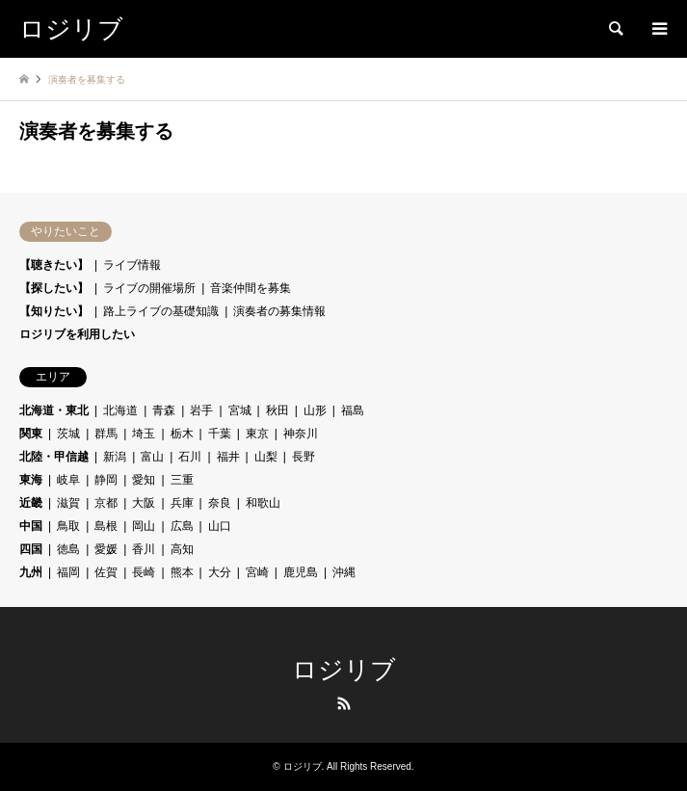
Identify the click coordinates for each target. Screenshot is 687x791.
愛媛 (106, 549)
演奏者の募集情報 (279, 311)
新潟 (114, 456)
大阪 (143, 503)
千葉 (219, 433)
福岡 (68, 572)
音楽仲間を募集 (250, 288)
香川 (143, 549)
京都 (106, 503)
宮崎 (257, 572)
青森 (163, 410)
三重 (182, 480)
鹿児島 (300, 572)
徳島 (68, 549)
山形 (315, 410)
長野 (303, 456)
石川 (189, 456)
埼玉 (143, 433)
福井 (228, 456)
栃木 (182, 433)
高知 (182, 549)
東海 (30, 480)
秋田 (277, 410)
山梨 (265, 456)
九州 (30, 572)
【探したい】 (54, 288)
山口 (219, 526)
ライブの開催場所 (149, 288)
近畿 (30, 503)
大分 (219, 572)
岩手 (201, 410)
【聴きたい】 (54, 265)
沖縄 (344, 572)
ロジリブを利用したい (77, 334)
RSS (344, 703)
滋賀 (68, 503)
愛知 (143, 480)
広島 (182, 526)
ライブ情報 (132, 265)
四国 (30, 549)
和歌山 (263, 503)
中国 (30, 526)
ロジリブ (344, 670)
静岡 (106, 480)
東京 (257, 433)
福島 (352, 410)
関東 (30, 433)
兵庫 (182, 503)
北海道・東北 (54, 410)
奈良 (219, 503)
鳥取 (68, 526)
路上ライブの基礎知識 (161, 311)
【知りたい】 (54, 311)
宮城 (239, 410)
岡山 (143, 526)
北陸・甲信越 (54, 456)
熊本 (182, 572)
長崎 (143, 572)
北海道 (120, 410)
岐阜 (68, 480)
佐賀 (106, 572)
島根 (106, 526)
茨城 (68, 433)
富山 (152, 456)
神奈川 (300, 433)
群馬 (106, 433)
